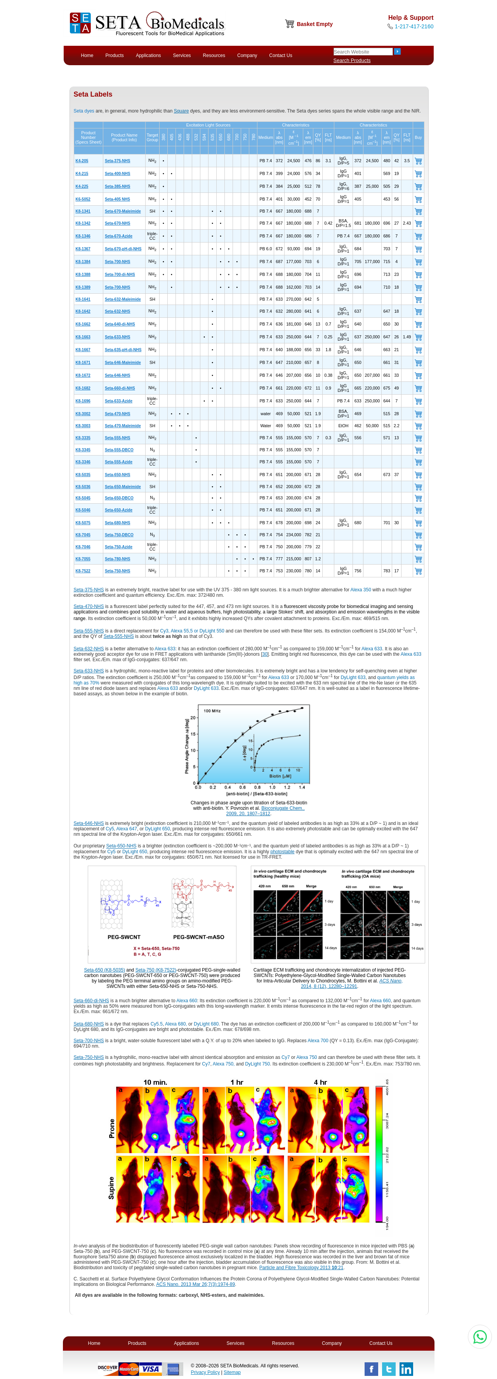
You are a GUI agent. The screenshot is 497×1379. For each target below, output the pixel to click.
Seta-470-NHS (117, 414)
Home (87, 55)
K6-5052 (83, 199)
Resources (214, 55)
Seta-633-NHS (117, 337)
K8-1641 (83, 299)
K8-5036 (83, 487)
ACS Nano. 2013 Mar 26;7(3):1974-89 (195, 1284)
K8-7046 (83, 547)
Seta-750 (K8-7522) (156, 970)
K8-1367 (83, 249)
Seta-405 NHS (117, 199)
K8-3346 (83, 462)
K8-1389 (83, 287)
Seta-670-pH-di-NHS (123, 249)
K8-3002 (83, 414)
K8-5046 (83, 510)
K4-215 (82, 174)
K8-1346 (83, 236)
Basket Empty (315, 24)
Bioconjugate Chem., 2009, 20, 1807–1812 (265, 811)
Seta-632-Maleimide (123, 299)
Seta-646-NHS (117, 375)
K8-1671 (83, 362)
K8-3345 (83, 450)
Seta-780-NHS (117, 559)
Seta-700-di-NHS (120, 274)
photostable (282, 851)
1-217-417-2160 (414, 26)
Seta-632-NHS (117, 311)
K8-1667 (83, 350)
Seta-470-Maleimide (123, 426)
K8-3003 (83, 426)
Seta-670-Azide (118, 236)
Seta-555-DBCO (119, 450)
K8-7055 (83, 559)
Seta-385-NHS (117, 186)
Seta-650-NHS (117, 475)
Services (182, 55)
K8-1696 (83, 401)
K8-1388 (83, 274)
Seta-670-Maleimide (123, 211)
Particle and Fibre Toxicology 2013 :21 (301, 1267)
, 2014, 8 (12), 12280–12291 (352, 983)
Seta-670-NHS (117, 223)
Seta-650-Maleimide (123, 487)
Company (247, 55)
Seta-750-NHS (117, 571)
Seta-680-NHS (117, 523)
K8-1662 (83, 324)
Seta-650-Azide (118, 510)
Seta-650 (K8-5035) (104, 970)
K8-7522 (83, 571)
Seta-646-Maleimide (123, 362)
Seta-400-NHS (117, 174)
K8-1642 (83, 311)
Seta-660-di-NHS (120, 388)
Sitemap (232, 1372)
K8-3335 (83, 438)
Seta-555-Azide (118, 462)
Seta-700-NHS (117, 262)
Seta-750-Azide (118, 547)
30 (265, 654)
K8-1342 (83, 223)
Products (115, 55)
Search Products (352, 60)
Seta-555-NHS (117, 438)
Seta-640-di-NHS (120, 324)
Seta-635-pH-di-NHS (123, 350)
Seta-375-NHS (117, 161)
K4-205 (82, 161)
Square (181, 111)
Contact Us (280, 55)
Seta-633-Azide (118, 401)
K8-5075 (83, 523)
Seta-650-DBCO (119, 498)
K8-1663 (83, 337)
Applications (148, 55)
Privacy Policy (205, 1372)
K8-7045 (83, 535)
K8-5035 (83, 475)
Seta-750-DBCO (119, 535)
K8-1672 (83, 375)
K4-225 (82, 186)
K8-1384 (83, 262)
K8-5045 (83, 498)
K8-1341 (83, 211)
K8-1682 (83, 388)
